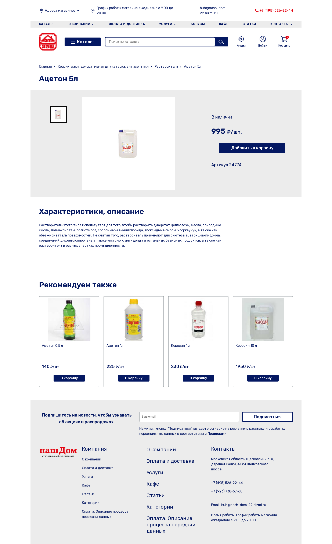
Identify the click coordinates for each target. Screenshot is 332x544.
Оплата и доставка (127, 24)
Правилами (217, 434)
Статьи (249, 24)
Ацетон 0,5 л (52, 346)
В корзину (69, 378)
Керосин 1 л (180, 346)
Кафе (223, 24)
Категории (91, 503)
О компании (79, 24)
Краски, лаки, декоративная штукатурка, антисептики (103, 66)
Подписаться (268, 416)
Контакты (279, 24)
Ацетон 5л (192, 66)
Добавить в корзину (252, 147)
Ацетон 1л (115, 346)
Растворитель (166, 66)
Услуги (165, 24)
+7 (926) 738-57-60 (226, 491)
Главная (45, 66)
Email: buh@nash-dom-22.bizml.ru (238, 505)
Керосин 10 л (246, 346)
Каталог (46, 24)
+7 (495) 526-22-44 (276, 10)
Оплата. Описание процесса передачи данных (171, 524)
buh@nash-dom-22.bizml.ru (213, 10)
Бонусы (198, 24)
